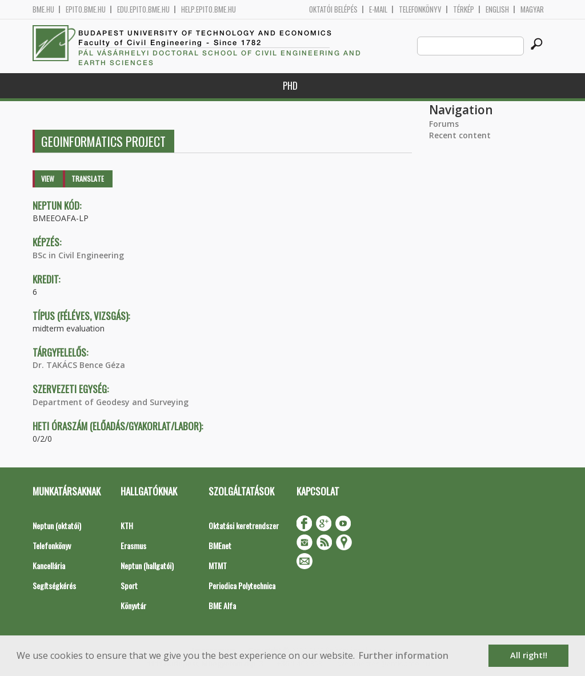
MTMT (218, 565)
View (47, 178)
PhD (290, 85)
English (497, 9)
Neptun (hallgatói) (147, 565)
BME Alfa (222, 605)
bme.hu (43, 9)
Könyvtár (133, 605)
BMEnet (220, 545)
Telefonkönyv (420, 9)
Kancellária (49, 565)
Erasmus (133, 545)
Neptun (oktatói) (57, 525)
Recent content (460, 135)
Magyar (532, 9)
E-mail (378, 9)
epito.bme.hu (86, 9)
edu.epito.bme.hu (143, 9)
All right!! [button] (528, 655)
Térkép (463, 9)
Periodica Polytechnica (242, 585)
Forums (444, 123)
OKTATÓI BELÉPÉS (333, 9)
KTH (127, 525)
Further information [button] (403, 655)
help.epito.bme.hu (208, 9)
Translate (87, 178)
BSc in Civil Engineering (78, 255)
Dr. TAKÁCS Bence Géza (79, 364)
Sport (129, 585)
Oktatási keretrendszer (244, 525)
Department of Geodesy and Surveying (111, 402)
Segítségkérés (54, 585)
